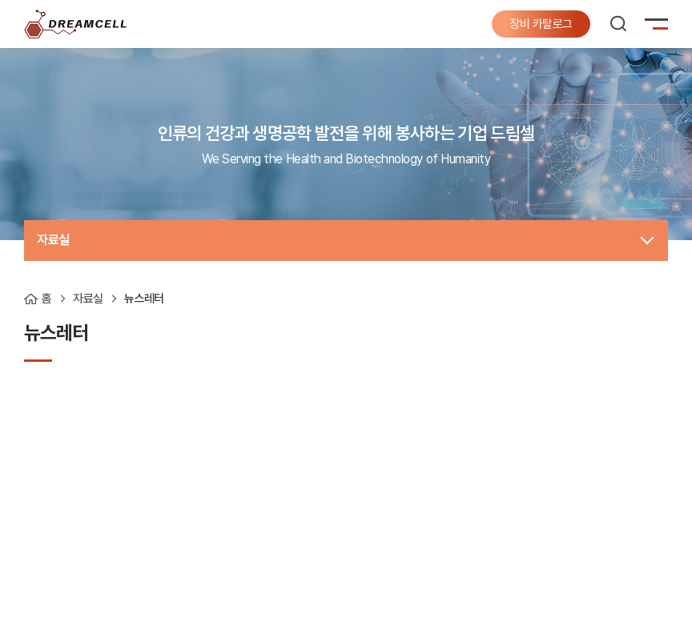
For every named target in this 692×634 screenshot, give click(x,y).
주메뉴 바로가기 (0, 0)
